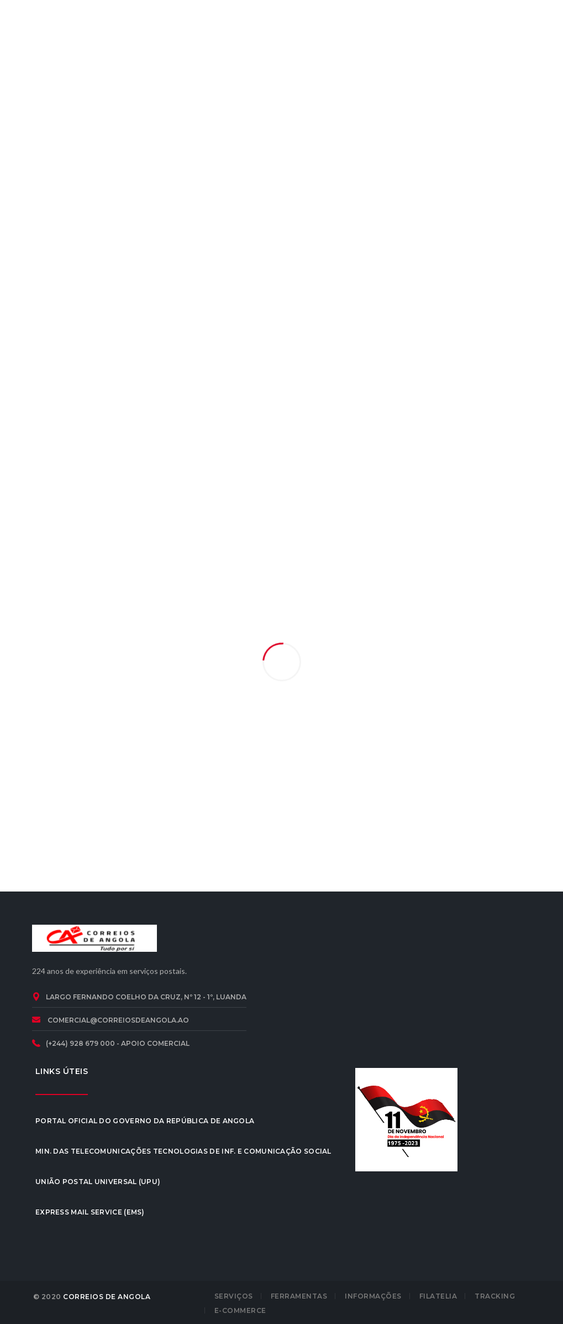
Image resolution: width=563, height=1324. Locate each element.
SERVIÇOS (233, 1296)
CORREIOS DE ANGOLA (106, 1296)
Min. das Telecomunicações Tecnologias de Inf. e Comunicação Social (183, 1151)
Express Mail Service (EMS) (90, 1212)
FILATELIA (438, 1296)
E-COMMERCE (240, 1310)
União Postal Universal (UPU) (97, 1181)
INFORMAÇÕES (373, 1296)
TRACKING (495, 1296)
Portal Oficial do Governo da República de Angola (144, 1121)
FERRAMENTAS (299, 1296)
